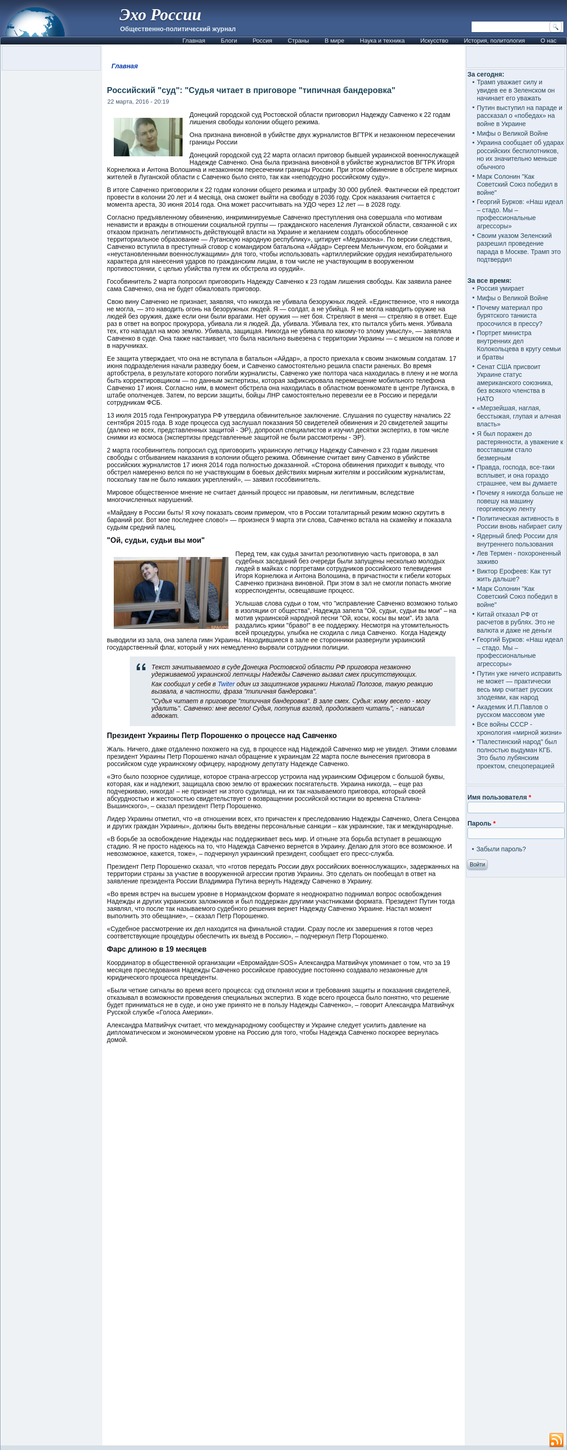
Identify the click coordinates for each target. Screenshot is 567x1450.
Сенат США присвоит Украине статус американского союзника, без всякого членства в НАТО (515, 382)
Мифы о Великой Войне (512, 133)
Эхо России (160, 15)
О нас (548, 40)
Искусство (434, 40)
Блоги (229, 40)
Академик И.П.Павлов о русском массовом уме (512, 711)
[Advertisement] (283, 1335)
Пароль (481, 823)
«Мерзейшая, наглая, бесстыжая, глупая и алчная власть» (519, 416)
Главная (194, 40)
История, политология (494, 40)
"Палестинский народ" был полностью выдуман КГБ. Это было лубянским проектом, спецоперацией (516, 754)
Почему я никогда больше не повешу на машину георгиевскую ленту (520, 501)
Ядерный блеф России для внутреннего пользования (517, 540)
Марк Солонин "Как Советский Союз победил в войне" (517, 184)
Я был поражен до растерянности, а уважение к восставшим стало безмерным (520, 446)
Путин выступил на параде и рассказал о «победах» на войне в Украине (519, 115)
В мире (335, 40)
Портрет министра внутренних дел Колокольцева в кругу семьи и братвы (519, 345)
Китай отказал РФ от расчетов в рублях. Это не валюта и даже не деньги (516, 622)
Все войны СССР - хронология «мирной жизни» (519, 728)
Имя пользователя (499, 797)
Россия (262, 40)
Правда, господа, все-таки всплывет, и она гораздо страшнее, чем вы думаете (517, 475)
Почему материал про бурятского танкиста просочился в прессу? (509, 315)
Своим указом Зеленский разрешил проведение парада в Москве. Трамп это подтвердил (519, 248)
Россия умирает (500, 288)
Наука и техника (382, 40)
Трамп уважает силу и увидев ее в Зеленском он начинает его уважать (516, 90)
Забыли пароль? (501, 849)
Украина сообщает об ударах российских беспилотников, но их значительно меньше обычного (520, 155)
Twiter (227, 684)
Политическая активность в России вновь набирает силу (519, 522)
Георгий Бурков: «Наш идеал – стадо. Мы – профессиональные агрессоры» (520, 214)
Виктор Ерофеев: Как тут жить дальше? (514, 575)
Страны (298, 40)
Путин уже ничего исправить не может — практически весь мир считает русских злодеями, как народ (519, 685)
